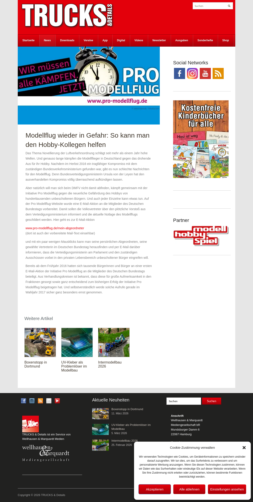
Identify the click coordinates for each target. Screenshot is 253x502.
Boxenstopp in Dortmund (35, 364)
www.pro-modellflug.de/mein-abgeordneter (55, 228)
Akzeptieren (154, 489)
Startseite (28, 40)
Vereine (88, 40)
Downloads (67, 40)
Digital (121, 40)
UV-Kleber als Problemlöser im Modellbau (74, 366)
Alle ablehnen (189, 489)
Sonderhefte (205, 40)
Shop (225, 40)
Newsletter (159, 40)
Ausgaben (181, 40)
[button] (244, 447)
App (105, 40)
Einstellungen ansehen (227, 489)
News (47, 40)
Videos (138, 40)
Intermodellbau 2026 (124, 440)
